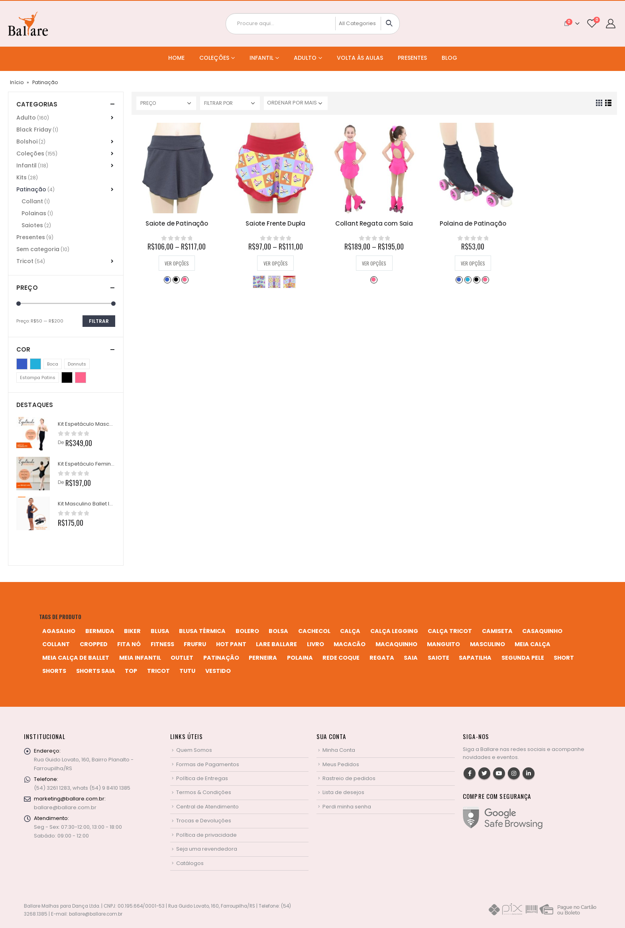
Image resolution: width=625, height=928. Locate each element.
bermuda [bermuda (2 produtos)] (99, 631)
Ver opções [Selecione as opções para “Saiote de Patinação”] (177, 263)
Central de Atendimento (207, 806)
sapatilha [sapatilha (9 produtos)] (475, 658)
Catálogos (190, 863)
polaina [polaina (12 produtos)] (300, 658)
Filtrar (99, 321)
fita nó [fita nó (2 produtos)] (129, 644)
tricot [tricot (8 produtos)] (158, 671)
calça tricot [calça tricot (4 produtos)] (450, 631)
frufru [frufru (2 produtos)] (195, 644)
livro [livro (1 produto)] (315, 644)
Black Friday (33, 130)
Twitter (484, 773)
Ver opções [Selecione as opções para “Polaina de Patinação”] (473, 263)
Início (17, 82)
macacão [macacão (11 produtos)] (350, 644)
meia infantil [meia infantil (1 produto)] (140, 658)
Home (176, 58)
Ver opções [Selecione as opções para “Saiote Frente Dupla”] (275, 263)
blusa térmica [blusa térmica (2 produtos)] (202, 631)
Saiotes (32, 225)
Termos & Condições (203, 792)
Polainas (34, 213)
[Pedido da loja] (296, 103)
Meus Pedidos (340, 764)
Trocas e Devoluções (203, 820)
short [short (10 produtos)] (564, 658)
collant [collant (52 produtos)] (56, 644)
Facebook (470, 773)
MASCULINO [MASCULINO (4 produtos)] (487, 644)
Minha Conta (338, 750)
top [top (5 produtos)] (131, 671)
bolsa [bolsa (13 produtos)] (278, 631)
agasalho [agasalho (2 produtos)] (58, 631)
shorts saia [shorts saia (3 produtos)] (95, 671)
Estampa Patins (289, 281)
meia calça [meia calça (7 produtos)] (532, 644)
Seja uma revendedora (206, 849)
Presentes (412, 58)
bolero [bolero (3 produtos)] (247, 631)
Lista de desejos (343, 792)
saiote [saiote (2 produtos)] (438, 658)
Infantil (261, 58)
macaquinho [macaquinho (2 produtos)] (396, 644)
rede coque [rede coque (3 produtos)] (341, 658)
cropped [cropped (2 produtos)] (94, 644)
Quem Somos (194, 750)
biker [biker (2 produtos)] (132, 631)
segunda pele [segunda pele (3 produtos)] (522, 658)
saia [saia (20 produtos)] (411, 658)
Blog (449, 58)
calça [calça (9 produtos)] (350, 631)
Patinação (31, 189)
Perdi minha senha (346, 806)
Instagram (514, 773)
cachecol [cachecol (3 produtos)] (314, 631)
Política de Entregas (202, 778)
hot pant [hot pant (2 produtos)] (231, 644)
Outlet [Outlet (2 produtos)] (182, 658)
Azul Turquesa (467, 279)
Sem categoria (37, 249)
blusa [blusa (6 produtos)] (160, 631)
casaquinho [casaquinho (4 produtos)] (542, 631)
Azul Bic (167, 279)
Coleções (214, 58)
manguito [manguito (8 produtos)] (443, 644)
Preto (175, 279)
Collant (32, 201)
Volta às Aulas (360, 58)
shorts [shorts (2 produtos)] (54, 671)
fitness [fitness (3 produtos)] (162, 644)
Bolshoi (26, 141)
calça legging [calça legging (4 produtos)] (394, 631)
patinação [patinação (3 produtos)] (221, 658)
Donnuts (274, 281)
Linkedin (529, 773)
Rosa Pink (184, 279)
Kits (21, 177)
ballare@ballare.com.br (65, 807)
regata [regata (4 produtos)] (381, 658)
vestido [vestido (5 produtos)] (218, 671)
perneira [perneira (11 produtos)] (263, 658)
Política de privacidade (206, 835)
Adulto (305, 58)
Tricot (24, 261)
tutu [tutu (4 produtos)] (187, 671)
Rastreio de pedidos (348, 778)
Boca (259, 281)
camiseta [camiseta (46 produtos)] (497, 631)
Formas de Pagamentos (207, 764)
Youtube (499, 773)
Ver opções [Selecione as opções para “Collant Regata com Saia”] (374, 263)
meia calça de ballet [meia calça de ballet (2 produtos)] (75, 658)
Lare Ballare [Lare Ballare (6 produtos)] (276, 644)
